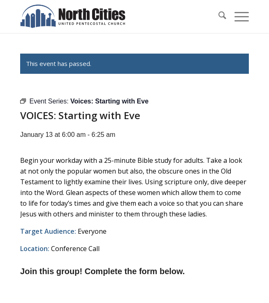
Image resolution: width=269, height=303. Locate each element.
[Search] (218, 16)
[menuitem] (218, 16)
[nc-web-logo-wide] (111, 16)
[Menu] (237, 16)
